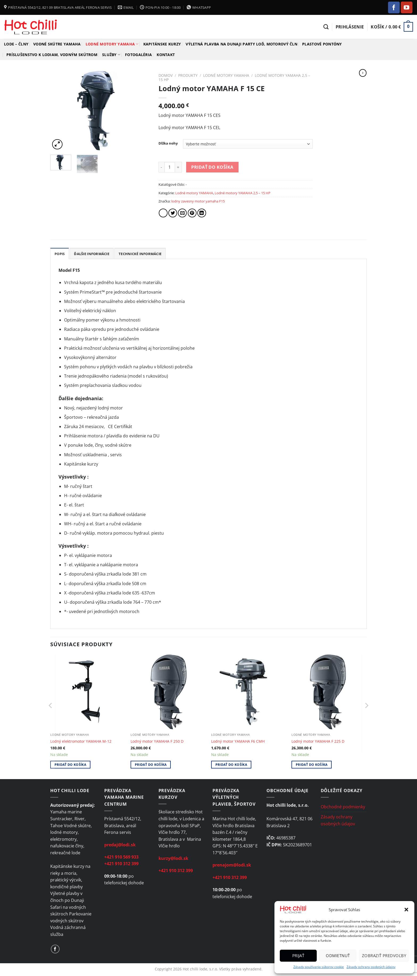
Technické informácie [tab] (140, 253)
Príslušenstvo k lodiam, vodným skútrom (51, 54)
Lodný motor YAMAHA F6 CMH (238, 741)
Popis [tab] (60, 253)
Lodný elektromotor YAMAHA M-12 (80, 741)
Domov (166, 75)
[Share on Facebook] (163, 213)
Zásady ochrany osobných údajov (371, 967)
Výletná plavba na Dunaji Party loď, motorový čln (241, 44)
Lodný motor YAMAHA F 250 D (157, 741)
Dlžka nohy (168, 143)
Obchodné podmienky (343, 807)
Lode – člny (16, 44)
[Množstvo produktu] (169, 167)
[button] (406, 909)
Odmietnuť (338, 955)
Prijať (298, 955)
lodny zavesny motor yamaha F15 (198, 201)
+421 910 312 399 (121, 864)
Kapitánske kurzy (162, 44)
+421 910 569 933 (121, 857)
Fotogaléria (138, 54)
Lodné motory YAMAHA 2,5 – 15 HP (242, 193)
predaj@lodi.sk (120, 845)
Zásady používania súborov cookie (318, 967)
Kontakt (166, 54)
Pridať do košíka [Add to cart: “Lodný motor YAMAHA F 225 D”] (312, 765)
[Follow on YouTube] (406, 7)
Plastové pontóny (322, 44)
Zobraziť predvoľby (384, 955)
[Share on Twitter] (172, 213)
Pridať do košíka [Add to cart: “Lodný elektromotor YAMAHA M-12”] (70, 765)
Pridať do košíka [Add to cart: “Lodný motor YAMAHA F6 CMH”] (231, 765)
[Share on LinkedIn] (201, 213)
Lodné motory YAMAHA (112, 44)
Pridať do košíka (212, 167)
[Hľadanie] (325, 26)
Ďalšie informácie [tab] (91, 253)
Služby (111, 54)
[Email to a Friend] (182, 213)
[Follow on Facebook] (394, 7)
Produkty (188, 75)
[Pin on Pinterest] (192, 213)
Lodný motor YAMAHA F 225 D (317, 741)
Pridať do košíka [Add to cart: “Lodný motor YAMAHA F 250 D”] (151, 765)
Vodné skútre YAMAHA (57, 44)
